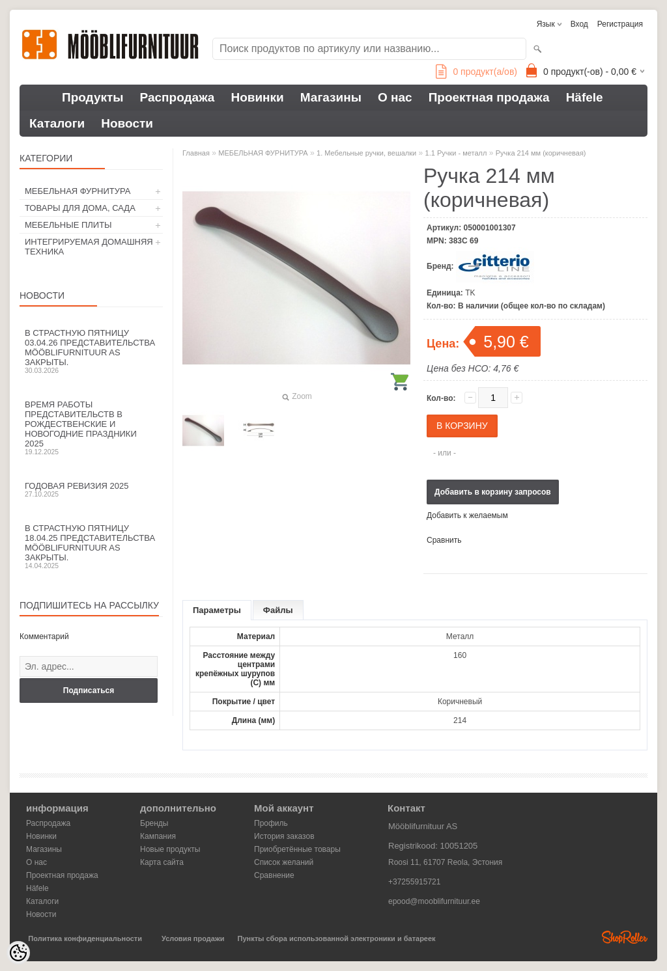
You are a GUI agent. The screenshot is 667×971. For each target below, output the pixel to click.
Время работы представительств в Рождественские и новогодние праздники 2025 (91, 428)
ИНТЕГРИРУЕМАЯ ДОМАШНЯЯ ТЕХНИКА (89, 246)
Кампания (158, 836)
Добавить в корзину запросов (492, 492)
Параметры (217, 610)
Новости (127, 123)
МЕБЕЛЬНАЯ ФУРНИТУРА (77, 191)
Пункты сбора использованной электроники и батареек (337, 938)
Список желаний (283, 862)
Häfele (584, 97)
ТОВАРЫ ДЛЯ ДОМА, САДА (80, 208)
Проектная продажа (489, 97)
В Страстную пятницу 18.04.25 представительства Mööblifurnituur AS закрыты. (91, 546)
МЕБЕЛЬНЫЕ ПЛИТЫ (68, 225)
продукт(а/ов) (476, 71)
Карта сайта (162, 862)
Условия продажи (193, 938)
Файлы (278, 610)
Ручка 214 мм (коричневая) (541, 153)
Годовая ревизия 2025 (91, 489)
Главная (196, 153)
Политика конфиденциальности (85, 938)
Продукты (93, 97)
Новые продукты (170, 849)
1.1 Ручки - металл (456, 153)
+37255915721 (414, 881)
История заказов (284, 836)
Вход (579, 24)
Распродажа (177, 97)
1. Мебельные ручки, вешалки (366, 153)
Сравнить (444, 540)
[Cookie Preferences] (18, 952)
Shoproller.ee (624, 937)
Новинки (257, 97)
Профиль (271, 823)
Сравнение (274, 875)
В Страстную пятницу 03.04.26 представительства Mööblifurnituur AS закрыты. (91, 351)
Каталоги (57, 123)
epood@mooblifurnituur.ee (434, 901)
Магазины (331, 97)
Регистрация (620, 24)
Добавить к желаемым (467, 515)
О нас (395, 97)
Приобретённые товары (297, 849)
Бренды (154, 823)
